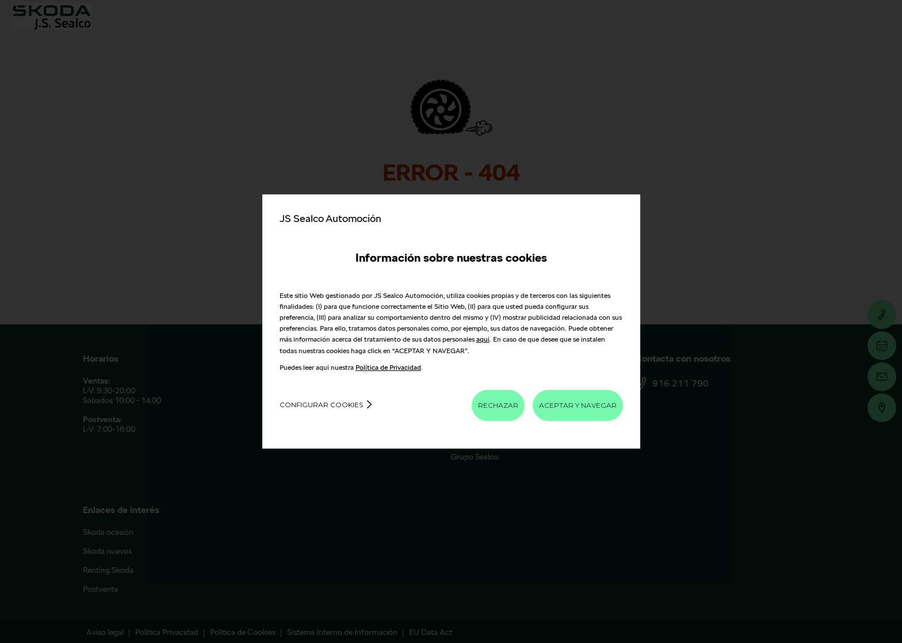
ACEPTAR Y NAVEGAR (578, 405)
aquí (483, 339)
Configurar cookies (321, 404)
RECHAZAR (498, 405)
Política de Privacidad (388, 367)
